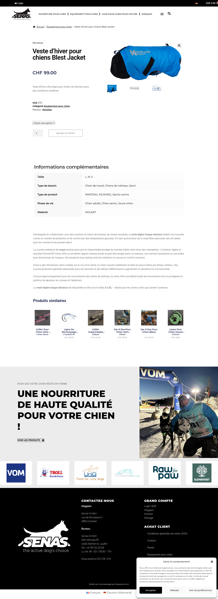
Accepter (151, 590)
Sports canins (120, 194)
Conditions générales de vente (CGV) (167, 533)
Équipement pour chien (84, 14)
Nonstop (47, 109)
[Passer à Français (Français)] (93, 593)
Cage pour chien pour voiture (119, 14)
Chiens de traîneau (116, 186)
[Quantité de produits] (38, 133)
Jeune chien (125, 203)
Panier (150, 547)
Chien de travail (94, 186)
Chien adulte (93, 203)
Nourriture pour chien (52, 14)
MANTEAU (91, 194)
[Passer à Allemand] (196, 3)
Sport (132, 186)
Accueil (40, 26)
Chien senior (109, 203)
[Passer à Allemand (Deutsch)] (117, 593)
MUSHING (105, 194)
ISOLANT (90, 212)
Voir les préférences (200, 590)
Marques (147, 14)
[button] (211, 561)
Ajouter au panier (66, 133)
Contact (151, 540)
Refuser (174, 590)
